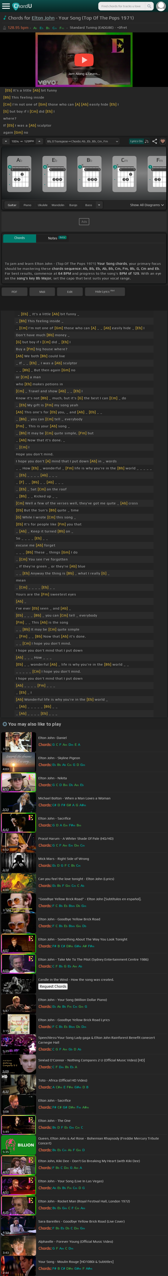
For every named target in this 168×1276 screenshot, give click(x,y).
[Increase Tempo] (39, 141)
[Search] (149, 6)
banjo (73, 205)
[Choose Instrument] (99, 204)
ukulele (42, 205)
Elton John (43, 18)
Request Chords (53, 986)
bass (88, 205)
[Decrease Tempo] (6, 141)
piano (27, 205)
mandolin (58, 205)
